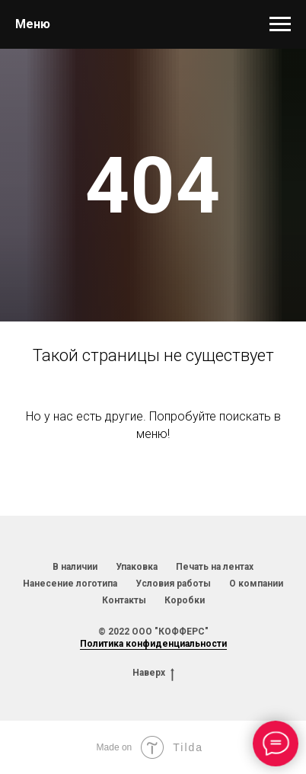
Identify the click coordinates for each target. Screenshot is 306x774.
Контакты (124, 600)
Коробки (184, 600)
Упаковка (137, 566)
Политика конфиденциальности (153, 643)
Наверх (153, 673)
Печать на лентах (214, 566)
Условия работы (173, 583)
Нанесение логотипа (70, 583)
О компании (256, 583)
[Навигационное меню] (280, 24)
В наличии (75, 566)
